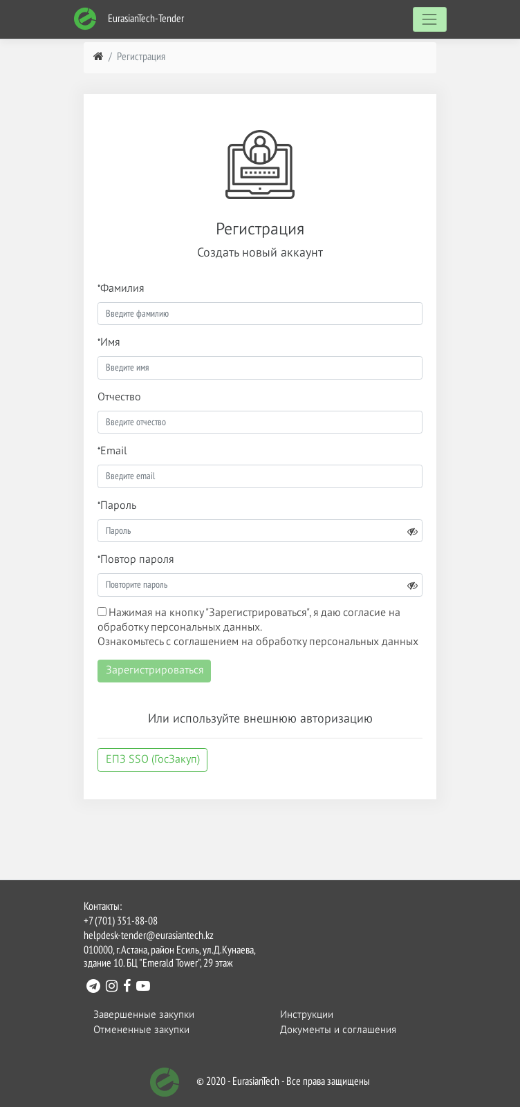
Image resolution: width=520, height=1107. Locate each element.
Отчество (119, 397)
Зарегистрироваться (154, 670)
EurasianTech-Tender (128, 19)
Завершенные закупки (143, 1015)
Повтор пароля (137, 560)
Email (113, 451)
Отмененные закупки (141, 1030)
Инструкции (306, 1015)
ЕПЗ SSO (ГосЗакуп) (153, 759)
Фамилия (122, 289)
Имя (110, 342)
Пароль (118, 506)
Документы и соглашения (338, 1030)
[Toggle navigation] (430, 19)
